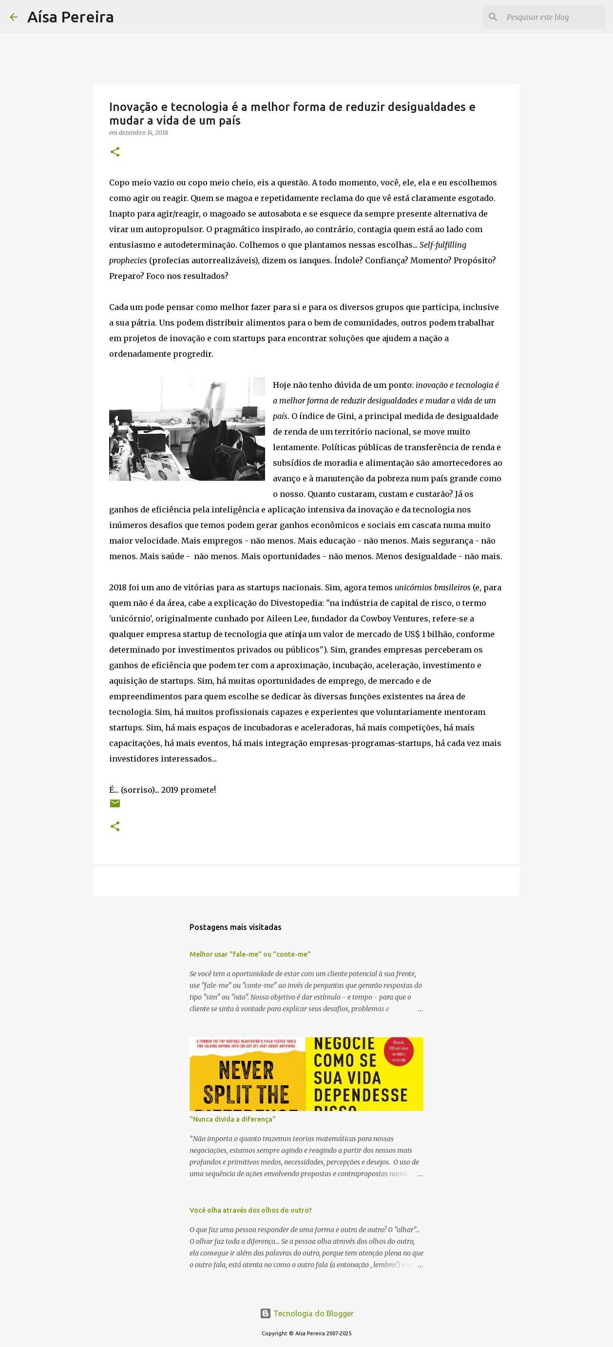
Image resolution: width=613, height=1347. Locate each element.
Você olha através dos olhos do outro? (251, 1210)
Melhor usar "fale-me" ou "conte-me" (250, 954)
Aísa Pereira (70, 16)
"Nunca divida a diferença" (233, 1119)
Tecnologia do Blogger (307, 1313)
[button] (115, 152)
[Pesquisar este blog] (554, 17)
